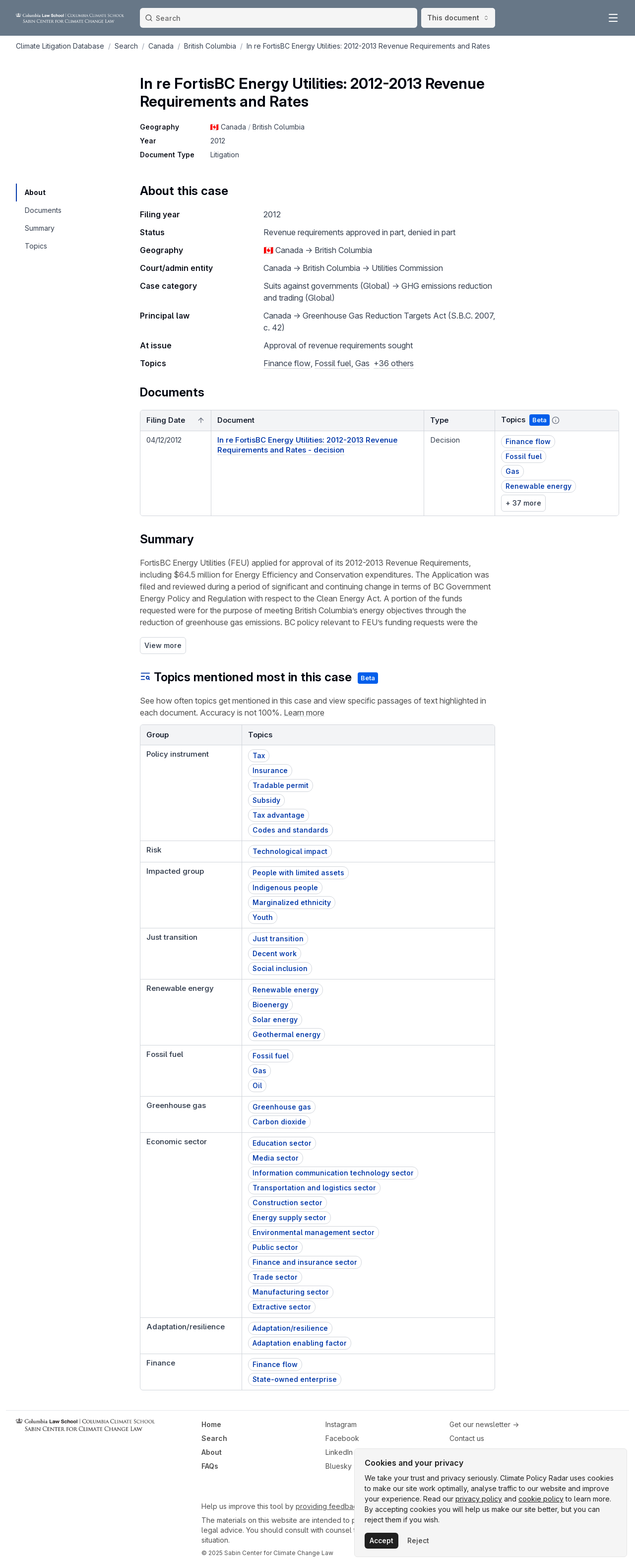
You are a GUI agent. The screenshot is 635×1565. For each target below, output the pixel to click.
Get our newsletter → (484, 1424)
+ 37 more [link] (523, 503)
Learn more (304, 712)
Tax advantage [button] (279, 815)
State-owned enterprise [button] (295, 1379)
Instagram (341, 1424)
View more (163, 645)
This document (458, 17)
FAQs (209, 1466)
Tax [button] (259, 755)
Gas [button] (512, 471)
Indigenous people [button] (285, 887)
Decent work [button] (275, 953)
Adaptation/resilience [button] (290, 1328)
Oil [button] (257, 1085)
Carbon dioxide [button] (279, 1121)
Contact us (466, 1438)
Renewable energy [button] (539, 486)
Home (211, 1424)
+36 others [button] (394, 363)
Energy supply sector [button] (289, 1217)
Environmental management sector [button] (314, 1232)
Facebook (342, 1438)
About (211, 1452)
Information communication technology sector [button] (333, 1173)
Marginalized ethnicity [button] (292, 902)
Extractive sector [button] (282, 1307)
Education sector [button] (282, 1143)
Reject (418, 1540)
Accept (381, 1540)
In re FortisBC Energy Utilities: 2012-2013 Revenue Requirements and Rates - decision (307, 445)
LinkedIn (339, 1452)
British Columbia (279, 127)
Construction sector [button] (287, 1202)
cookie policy (541, 1499)
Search (214, 1438)
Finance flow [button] (528, 441)
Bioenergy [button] (270, 1004)
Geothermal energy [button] (286, 1034)
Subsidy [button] (266, 800)
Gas (362, 363)
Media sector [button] (276, 1158)
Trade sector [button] (275, 1277)
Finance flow (287, 363)
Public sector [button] (275, 1247)
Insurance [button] (270, 770)
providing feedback (328, 1506)
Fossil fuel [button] (524, 456)
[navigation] (42, 192)
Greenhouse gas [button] (282, 1107)
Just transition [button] (278, 938)
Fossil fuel (333, 363)
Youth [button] (263, 917)
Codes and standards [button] (290, 830)
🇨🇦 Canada (228, 127)
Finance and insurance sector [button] (305, 1262)
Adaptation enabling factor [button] (300, 1343)
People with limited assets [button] (298, 872)
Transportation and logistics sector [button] (314, 1187)
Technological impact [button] (290, 851)
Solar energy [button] (275, 1019)
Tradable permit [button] (281, 785)
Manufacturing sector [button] (291, 1292)
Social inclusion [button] (280, 968)
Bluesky (338, 1466)
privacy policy (478, 1499)
